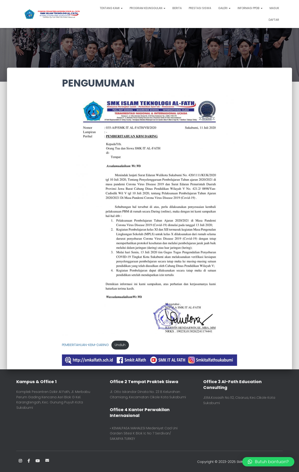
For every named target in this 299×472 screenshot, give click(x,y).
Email (47, 460)
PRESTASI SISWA (200, 8)
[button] (268, 461)
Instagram (20, 461)
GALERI (224, 8)
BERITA (177, 8)
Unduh (120, 345)
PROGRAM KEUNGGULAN (147, 8)
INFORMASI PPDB (250, 8)
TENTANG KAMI (111, 8)
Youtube (37, 461)
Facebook (28, 461)
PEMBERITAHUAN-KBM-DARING (85, 345)
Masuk (274, 8)
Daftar (274, 20)
